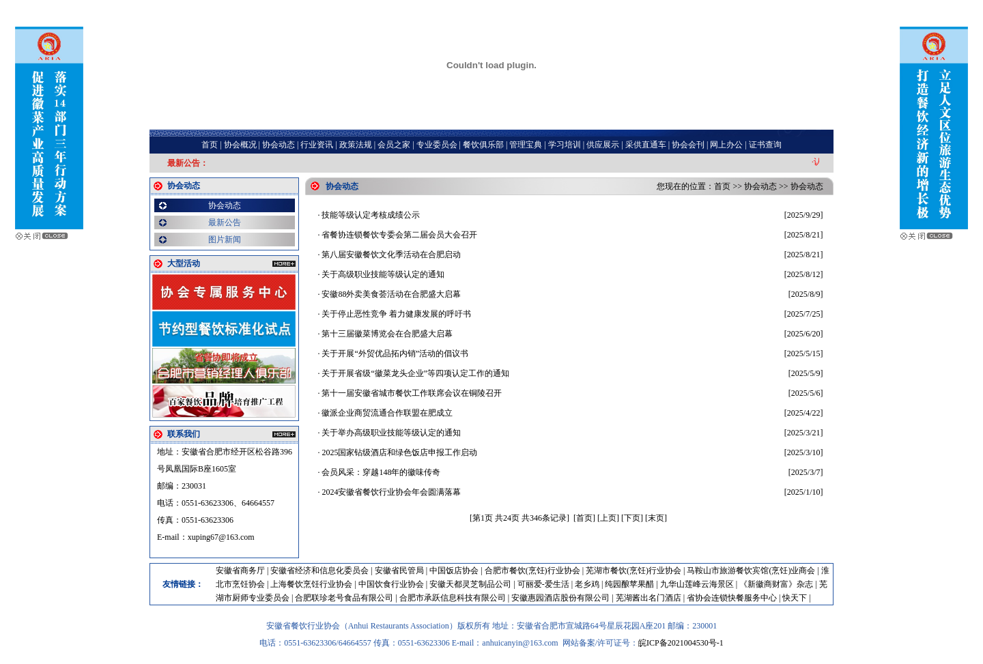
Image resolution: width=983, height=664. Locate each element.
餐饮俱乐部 (483, 144)
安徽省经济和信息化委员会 (319, 570)
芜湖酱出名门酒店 (648, 598)
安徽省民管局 (399, 570)
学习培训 (564, 144)
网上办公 (726, 144)
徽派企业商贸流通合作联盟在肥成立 (387, 413)
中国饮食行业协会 (391, 584)
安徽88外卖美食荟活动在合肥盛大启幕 (391, 294)
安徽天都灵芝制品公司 (470, 584)
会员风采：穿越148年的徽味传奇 (381, 472)
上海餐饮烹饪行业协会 (311, 584)
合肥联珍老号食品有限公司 (344, 598)
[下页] (632, 518)
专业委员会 (436, 144)
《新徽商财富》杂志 (776, 584)
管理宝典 (525, 144)
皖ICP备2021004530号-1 (681, 643)
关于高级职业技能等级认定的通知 (383, 274)
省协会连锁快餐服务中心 (732, 598)
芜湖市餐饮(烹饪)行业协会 (633, 570)
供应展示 (602, 144)
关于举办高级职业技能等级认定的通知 (391, 432)
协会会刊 (688, 144)
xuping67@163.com (221, 537)
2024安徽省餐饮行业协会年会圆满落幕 (391, 492)
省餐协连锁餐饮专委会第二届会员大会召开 (399, 235)
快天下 (794, 598)
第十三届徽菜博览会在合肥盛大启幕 (387, 333)
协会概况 (240, 144)
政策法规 (355, 144)
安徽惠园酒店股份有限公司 (560, 598)
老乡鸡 (587, 584)
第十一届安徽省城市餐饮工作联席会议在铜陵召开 (412, 393)
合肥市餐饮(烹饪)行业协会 (532, 570)
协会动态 (278, 144)
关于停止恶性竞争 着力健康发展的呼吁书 (396, 314)
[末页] (656, 518)
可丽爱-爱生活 (543, 584)
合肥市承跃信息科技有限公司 (452, 598)
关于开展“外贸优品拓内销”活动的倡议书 (395, 353)
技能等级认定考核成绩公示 (371, 215)
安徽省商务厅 (240, 570)
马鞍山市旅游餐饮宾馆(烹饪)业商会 (751, 570)
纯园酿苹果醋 (629, 584)
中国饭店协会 (454, 570)
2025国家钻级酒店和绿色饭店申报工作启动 (399, 452)
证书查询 (765, 144)
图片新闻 (224, 239)
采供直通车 (645, 144)
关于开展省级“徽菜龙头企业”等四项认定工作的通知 (415, 373)
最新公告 (224, 222)
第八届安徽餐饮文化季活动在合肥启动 (391, 254)
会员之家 (393, 144)
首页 (209, 144)
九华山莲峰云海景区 (697, 584)
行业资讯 (316, 144)
